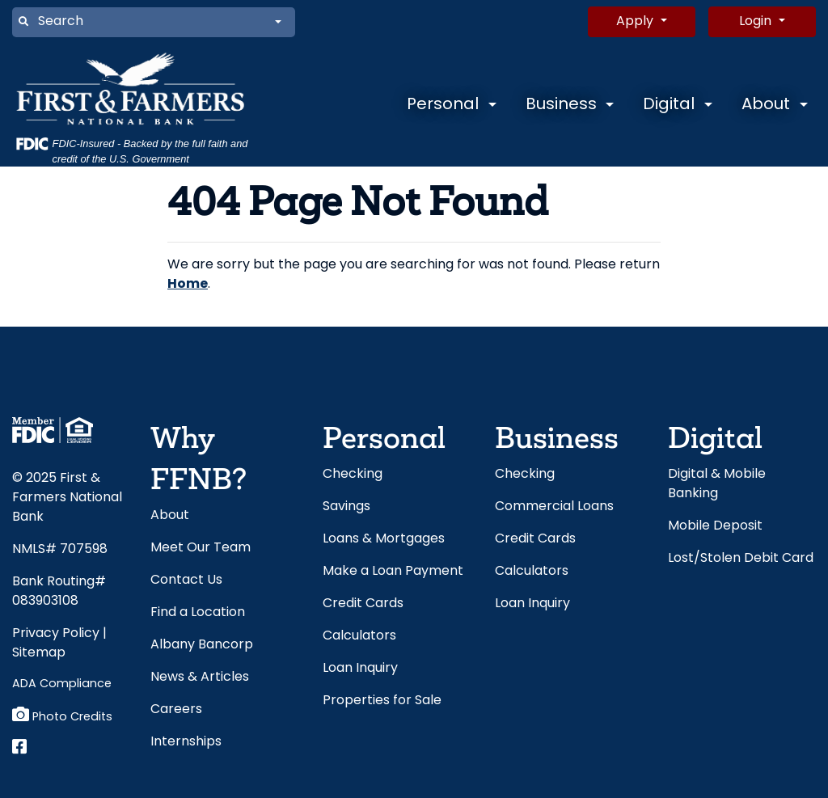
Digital (669, 105)
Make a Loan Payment (393, 571)
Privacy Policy (55, 633)
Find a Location (197, 612)
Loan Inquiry (360, 668)
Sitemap (38, 653)
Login (757, 21)
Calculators (359, 636)
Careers (176, 709)
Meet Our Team (200, 548)
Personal (443, 105)
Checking (352, 474)
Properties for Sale (382, 701)
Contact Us (186, 580)
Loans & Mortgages (384, 539)
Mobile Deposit (715, 526)
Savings (346, 506)
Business (561, 105)
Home (187, 284)
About (765, 105)
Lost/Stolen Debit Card (740, 558)
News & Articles (199, 677)
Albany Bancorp (201, 645)
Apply (636, 21)
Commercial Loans (554, 506)
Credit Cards (363, 603)
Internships (186, 742)
